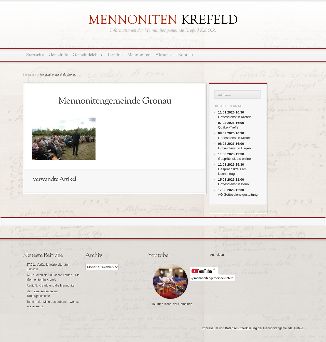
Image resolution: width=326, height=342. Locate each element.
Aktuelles (164, 55)
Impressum (210, 328)
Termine (115, 55)
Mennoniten (139, 55)
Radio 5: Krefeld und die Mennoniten (51, 285)
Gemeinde (58, 55)
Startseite (35, 55)
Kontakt (185, 55)
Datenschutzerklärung (241, 328)
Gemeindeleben (87, 55)
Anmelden (217, 254)
